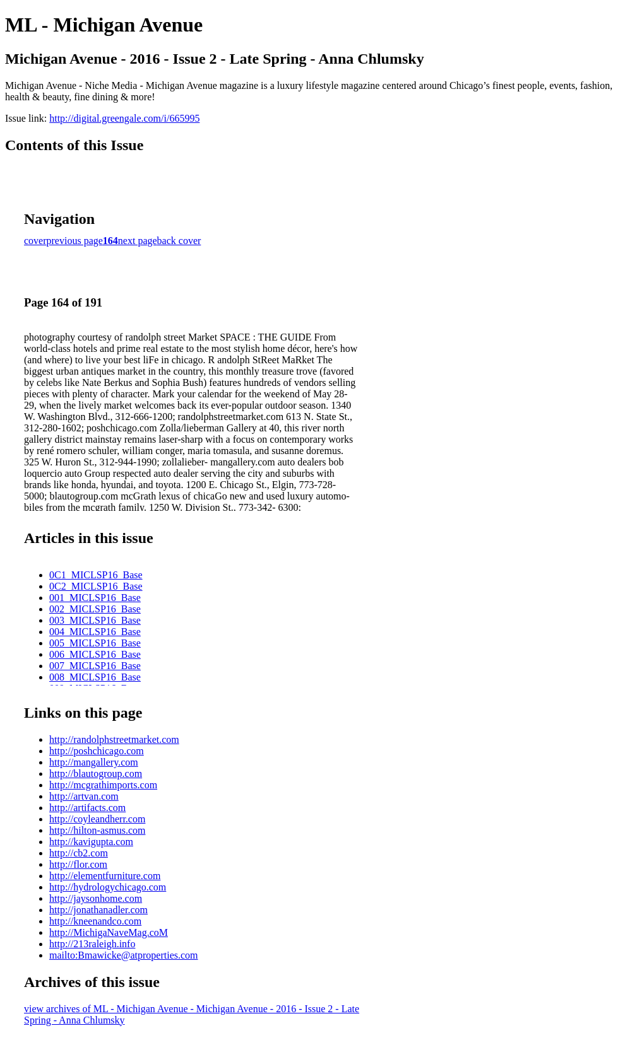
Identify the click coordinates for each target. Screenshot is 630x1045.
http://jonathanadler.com (98, 909)
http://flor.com (78, 864)
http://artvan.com (84, 796)
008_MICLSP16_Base (95, 677)
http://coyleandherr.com (97, 819)
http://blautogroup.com (95, 773)
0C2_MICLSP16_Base (96, 586)
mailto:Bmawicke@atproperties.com (123, 955)
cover (35, 240)
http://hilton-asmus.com (97, 830)
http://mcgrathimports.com (103, 784)
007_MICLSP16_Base (95, 665)
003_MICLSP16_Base (95, 620)
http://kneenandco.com (95, 921)
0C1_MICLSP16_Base (96, 574)
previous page (75, 240)
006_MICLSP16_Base (95, 654)
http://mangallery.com (93, 762)
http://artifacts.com (87, 807)
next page (137, 240)
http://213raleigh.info (92, 943)
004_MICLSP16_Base (95, 631)
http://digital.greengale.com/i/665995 (124, 118)
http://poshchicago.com (96, 750)
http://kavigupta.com (91, 841)
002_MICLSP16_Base (95, 609)
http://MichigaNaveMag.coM (108, 932)
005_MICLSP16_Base (95, 643)
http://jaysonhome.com (95, 898)
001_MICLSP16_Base (95, 597)
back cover (179, 240)
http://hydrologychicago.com (107, 887)
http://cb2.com (78, 853)
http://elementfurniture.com (104, 875)
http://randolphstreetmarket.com (114, 739)
